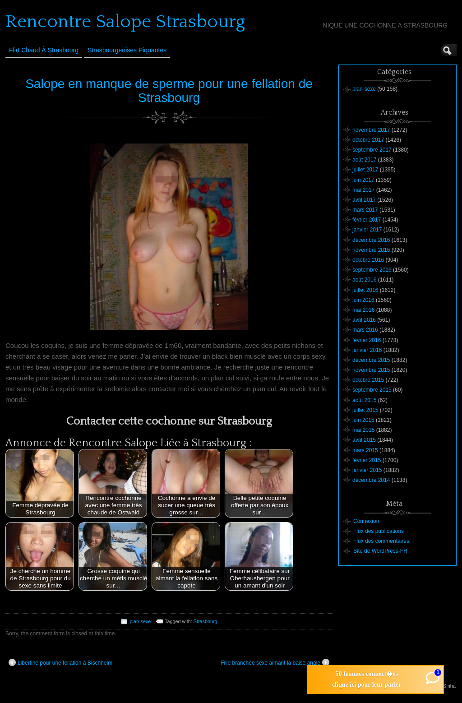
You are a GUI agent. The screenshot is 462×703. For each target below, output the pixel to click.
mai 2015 (363, 430)
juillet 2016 (365, 290)
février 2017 (366, 220)
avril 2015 (364, 440)
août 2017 (364, 160)
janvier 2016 (367, 350)
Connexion (366, 521)
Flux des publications (378, 531)
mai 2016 (363, 310)
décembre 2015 (371, 360)
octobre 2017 (368, 140)
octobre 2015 (368, 380)
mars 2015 (365, 450)
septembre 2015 (372, 390)
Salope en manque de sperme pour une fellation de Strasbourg (169, 91)
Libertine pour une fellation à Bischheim (60, 662)
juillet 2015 (365, 410)
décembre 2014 (371, 480)
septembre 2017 (372, 150)
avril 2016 (364, 320)
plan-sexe (140, 621)
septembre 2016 (372, 270)
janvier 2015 (367, 470)
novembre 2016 (371, 250)
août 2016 (364, 280)
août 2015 (364, 400)
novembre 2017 (371, 130)
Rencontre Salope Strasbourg (125, 22)
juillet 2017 (365, 169)
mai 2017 (363, 190)
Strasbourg (205, 621)
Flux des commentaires (381, 541)
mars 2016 (365, 330)
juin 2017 (363, 180)
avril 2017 (364, 200)
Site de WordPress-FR (380, 551)
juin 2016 (363, 300)
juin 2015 (363, 420)
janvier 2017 (367, 230)
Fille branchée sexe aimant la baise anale (275, 662)
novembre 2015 (371, 370)
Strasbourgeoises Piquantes (127, 50)
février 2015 (366, 460)
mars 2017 (365, 210)
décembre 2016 (371, 240)
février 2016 (366, 340)
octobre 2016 (368, 260)
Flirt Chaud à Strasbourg (44, 50)
